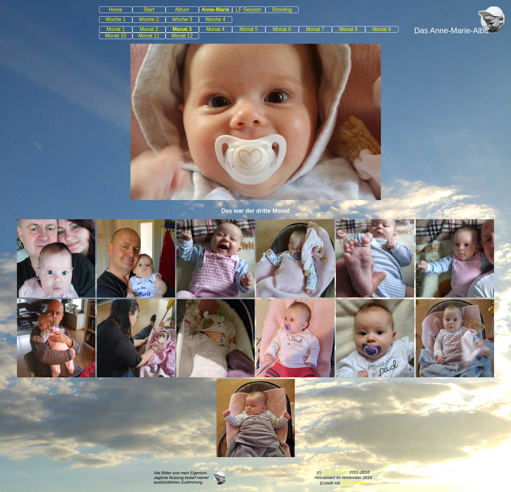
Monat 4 (215, 29)
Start (148, 9)
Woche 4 (215, 19)
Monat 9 (381, 29)
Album (182, 9)
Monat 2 (149, 29)
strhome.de (335, 472)
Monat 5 (248, 29)
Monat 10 (115, 35)
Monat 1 (115, 29)
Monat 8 (348, 29)
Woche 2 (149, 19)
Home (116, 9)
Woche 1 (116, 19)
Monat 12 (182, 35)
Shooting (282, 9)
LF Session (248, 9)
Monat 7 (315, 29)
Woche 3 (182, 19)
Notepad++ (353, 482)
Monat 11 (148, 35)
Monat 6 (282, 29)
